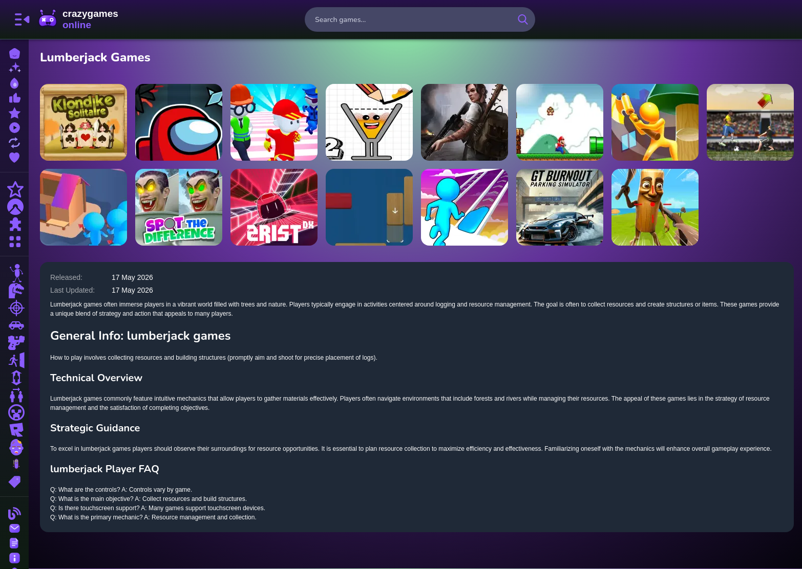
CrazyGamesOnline (78, 19)
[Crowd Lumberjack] (84, 207)
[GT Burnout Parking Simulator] (560, 207)
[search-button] (523, 19)
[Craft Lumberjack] (655, 122)
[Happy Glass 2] (369, 122)
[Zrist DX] (275, 207)
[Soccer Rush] (750, 122)
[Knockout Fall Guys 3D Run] (275, 122)
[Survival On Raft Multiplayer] (655, 207)
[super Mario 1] (560, 122)
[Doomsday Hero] (465, 122)
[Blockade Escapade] (369, 207)
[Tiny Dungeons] (179, 122)
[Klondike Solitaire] (84, 122)
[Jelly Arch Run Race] (465, 207)
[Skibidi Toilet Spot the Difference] (179, 207)
